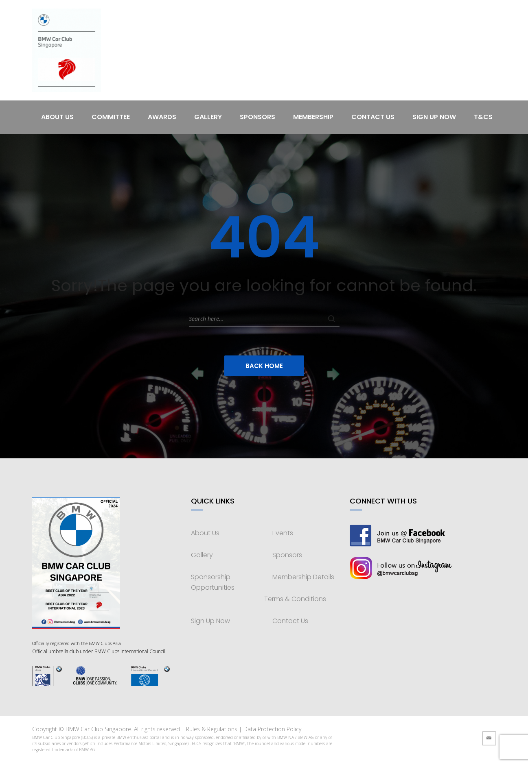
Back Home (264, 366)
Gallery (208, 117)
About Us (57, 117)
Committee (111, 117)
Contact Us (372, 117)
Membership (313, 117)
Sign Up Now (434, 117)
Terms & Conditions (295, 599)
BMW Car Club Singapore (98, 729)
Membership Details (303, 577)
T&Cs (483, 117)
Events (282, 533)
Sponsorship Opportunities (212, 582)
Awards (162, 117)
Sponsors (257, 117)
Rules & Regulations (211, 729)
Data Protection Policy (272, 729)
